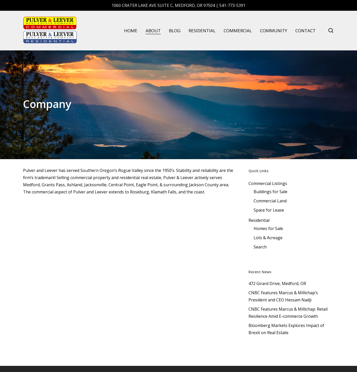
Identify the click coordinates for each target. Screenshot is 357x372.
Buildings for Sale (270, 191)
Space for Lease (269, 210)
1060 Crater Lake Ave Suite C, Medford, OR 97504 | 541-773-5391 (178, 5)
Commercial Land (270, 201)
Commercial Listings (267, 183)
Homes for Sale (268, 228)
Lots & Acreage (268, 237)
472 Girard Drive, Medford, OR (277, 283)
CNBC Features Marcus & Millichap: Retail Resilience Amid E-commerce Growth (288, 312)
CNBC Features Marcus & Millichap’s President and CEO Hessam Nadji (283, 296)
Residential (258, 220)
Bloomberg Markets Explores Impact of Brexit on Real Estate (286, 329)
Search (260, 247)
